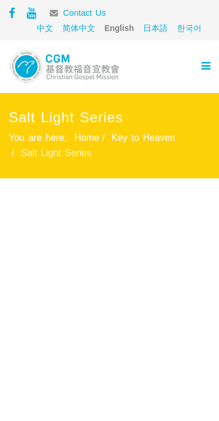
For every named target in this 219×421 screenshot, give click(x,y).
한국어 (189, 28)
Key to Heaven (143, 138)
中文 (45, 28)
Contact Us (84, 13)
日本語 (155, 28)
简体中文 (78, 28)
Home (86, 138)
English (119, 28)
